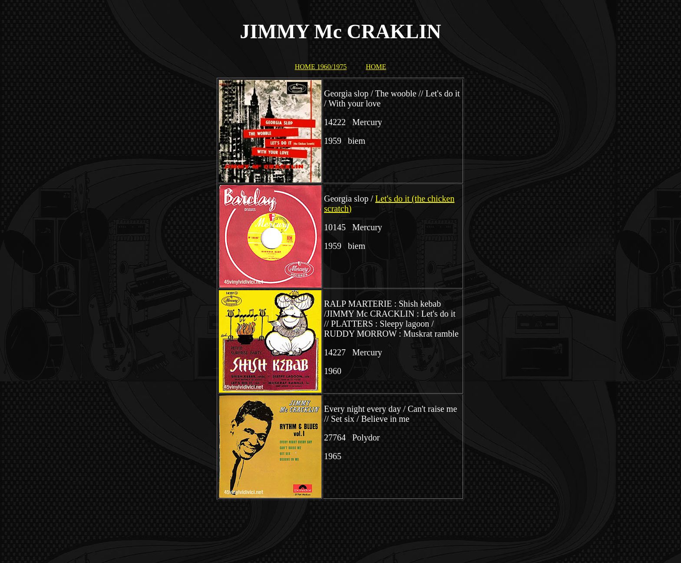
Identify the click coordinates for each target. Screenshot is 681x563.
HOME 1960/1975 (321, 66)
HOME (376, 66)
